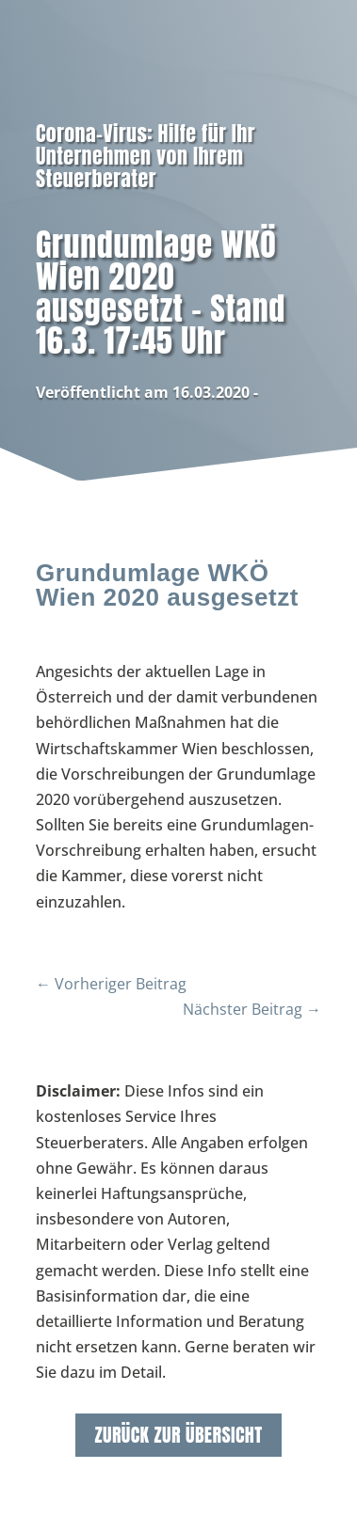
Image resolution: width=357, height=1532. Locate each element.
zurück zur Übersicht (178, 1434)
